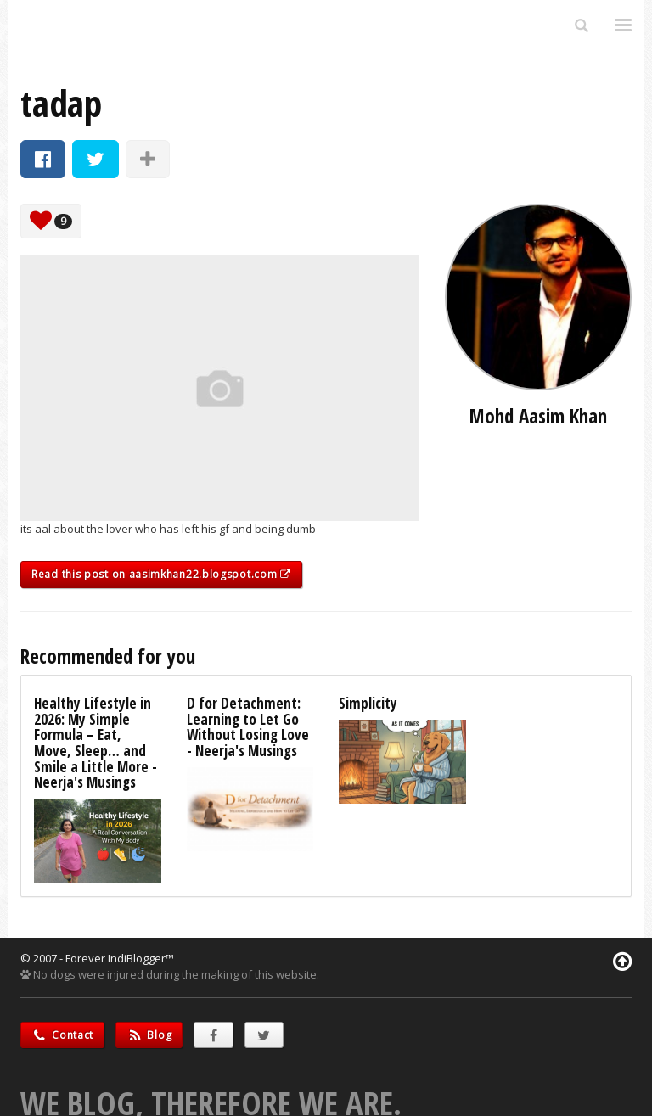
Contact (62, 1035)
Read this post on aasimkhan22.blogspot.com (161, 574)
